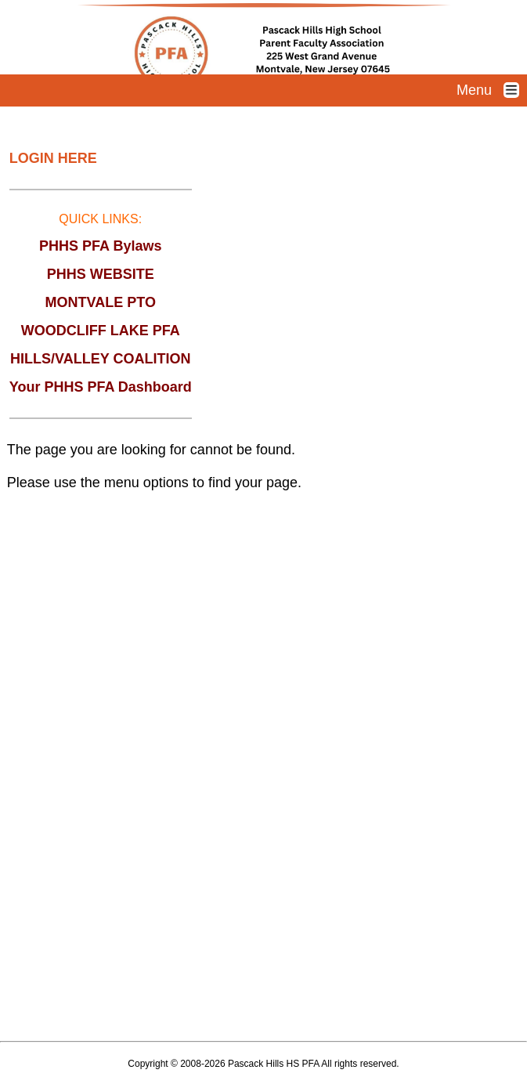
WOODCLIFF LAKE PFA (100, 330)
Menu (492, 90)
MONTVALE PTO (100, 302)
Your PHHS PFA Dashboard (100, 387)
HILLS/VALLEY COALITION (100, 359)
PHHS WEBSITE (100, 274)
